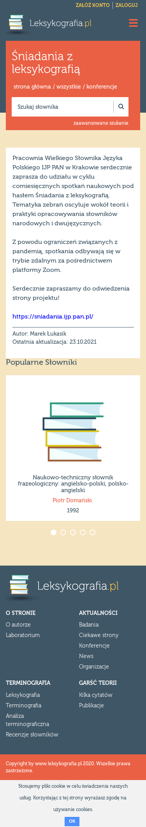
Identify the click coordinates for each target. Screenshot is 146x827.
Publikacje (91, 706)
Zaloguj (126, 5)
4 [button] (83, 533)
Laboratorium (23, 635)
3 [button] (74, 533)
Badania (89, 625)
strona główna (32, 87)
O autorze (18, 625)
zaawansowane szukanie (101, 123)
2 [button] (64, 533)
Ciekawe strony (99, 635)
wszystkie (68, 87)
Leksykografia (23, 695)
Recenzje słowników (32, 735)
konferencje (101, 87)
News (86, 656)
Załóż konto (93, 5)
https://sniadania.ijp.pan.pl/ (52, 316)
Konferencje (94, 646)
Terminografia (23, 706)
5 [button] (93, 533)
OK (72, 821)
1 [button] (54, 533)
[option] (73, 448)
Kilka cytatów (96, 695)
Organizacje (94, 667)
